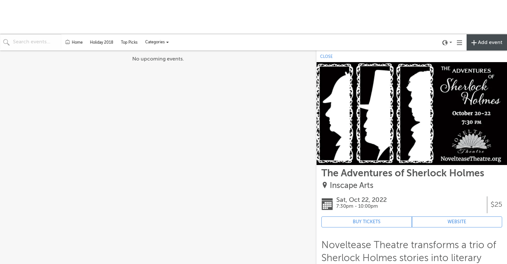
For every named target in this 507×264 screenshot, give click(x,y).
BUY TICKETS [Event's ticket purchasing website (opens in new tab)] (367, 221)
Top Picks (129, 42)
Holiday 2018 (101, 42)
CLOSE (326, 56)
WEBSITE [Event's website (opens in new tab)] (457, 221)
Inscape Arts (351, 185)
